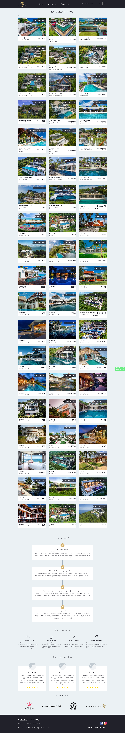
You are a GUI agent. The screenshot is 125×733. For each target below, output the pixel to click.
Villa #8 (51, 471)
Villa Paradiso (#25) (25, 148)
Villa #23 (52, 340)
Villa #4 (21, 524)
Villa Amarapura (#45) (55, 205)
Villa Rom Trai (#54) (85, 66)
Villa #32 (52, 286)
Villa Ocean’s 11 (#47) (25, 177)
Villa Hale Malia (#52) (55, 94)
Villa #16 (82, 393)
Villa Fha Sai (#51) (85, 94)
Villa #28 (52, 312)
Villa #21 (21, 367)
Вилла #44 (83, 206)
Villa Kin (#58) (23, 38)
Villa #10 (82, 445)
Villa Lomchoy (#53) (25, 94)
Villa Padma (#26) (85, 120)
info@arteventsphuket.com (37, 727)
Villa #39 (22, 260)
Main (19, 15)
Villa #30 (82, 286)
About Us (52, 4)
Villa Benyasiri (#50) (25, 120)
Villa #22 (82, 340)
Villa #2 (82, 524)
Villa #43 (22, 234)
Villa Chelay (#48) (85, 148)
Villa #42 (52, 234)
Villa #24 (22, 340)
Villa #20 (52, 367)
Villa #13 (82, 419)
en (105, 4)
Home (41, 4)
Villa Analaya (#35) (85, 177)
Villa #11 (52, 445)
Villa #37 (52, 260)
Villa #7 (82, 471)
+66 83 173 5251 (89, 4)
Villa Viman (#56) (24, 66)
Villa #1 (82, 498)
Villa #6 (21, 498)
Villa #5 (51, 498)
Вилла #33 (22, 286)
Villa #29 (22, 312)
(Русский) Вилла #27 (86, 312)
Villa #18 (21, 393)
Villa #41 (82, 234)
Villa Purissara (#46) (55, 177)
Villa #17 (52, 393)
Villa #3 (51, 524)
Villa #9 (21, 471)
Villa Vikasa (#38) (54, 120)
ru (100, 4)
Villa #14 (52, 419)
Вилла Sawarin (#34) (25, 205)
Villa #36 (82, 260)
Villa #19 (82, 367)
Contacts (65, 4)
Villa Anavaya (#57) (85, 38)
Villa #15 (21, 419)
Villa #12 (21, 445)
